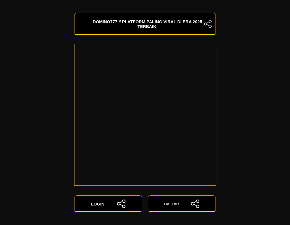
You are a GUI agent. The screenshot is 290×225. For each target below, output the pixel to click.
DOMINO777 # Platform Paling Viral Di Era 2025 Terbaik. (145, 24)
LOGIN (108, 204)
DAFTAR (182, 204)
